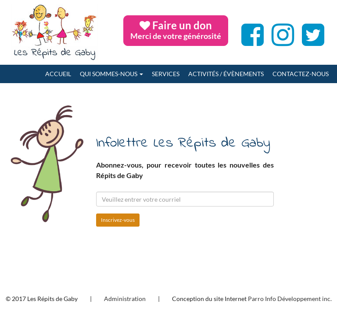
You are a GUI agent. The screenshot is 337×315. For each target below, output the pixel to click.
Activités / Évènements (226, 73)
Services (165, 73)
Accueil (58, 73)
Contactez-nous (300, 73)
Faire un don (175, 30)
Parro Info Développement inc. (290, 298)
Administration (125, 298)
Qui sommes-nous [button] (111, 73)
